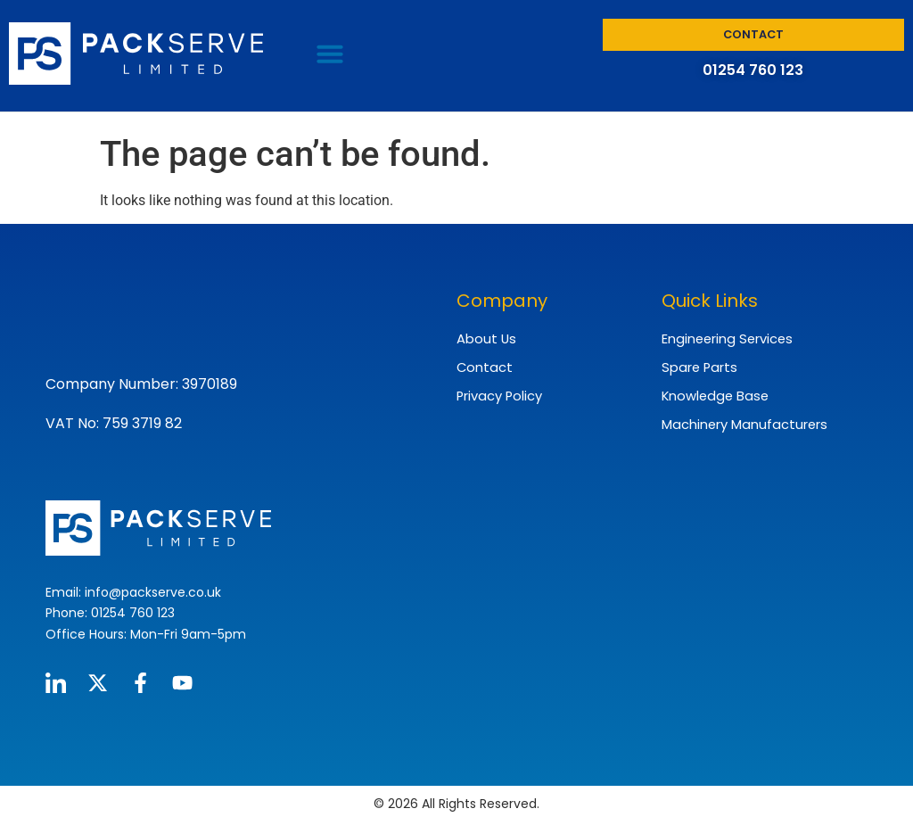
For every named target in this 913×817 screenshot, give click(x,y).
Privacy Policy (498, 393)
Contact (482, 366)
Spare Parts (697, 366)
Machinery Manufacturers (742, 421)
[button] (329, 53)
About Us (484, 338)
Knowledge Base (712, 393)
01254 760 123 (753, 70)
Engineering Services (725, 338)
